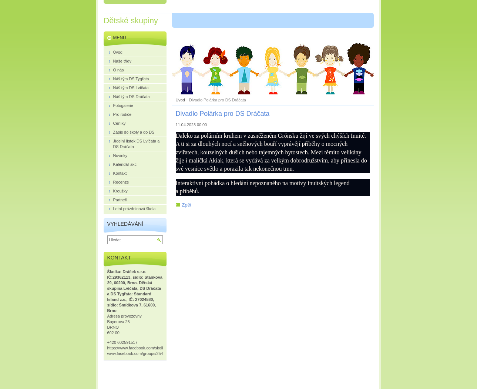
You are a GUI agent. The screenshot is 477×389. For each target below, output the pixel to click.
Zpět (187, 205)
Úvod (180, 100)
